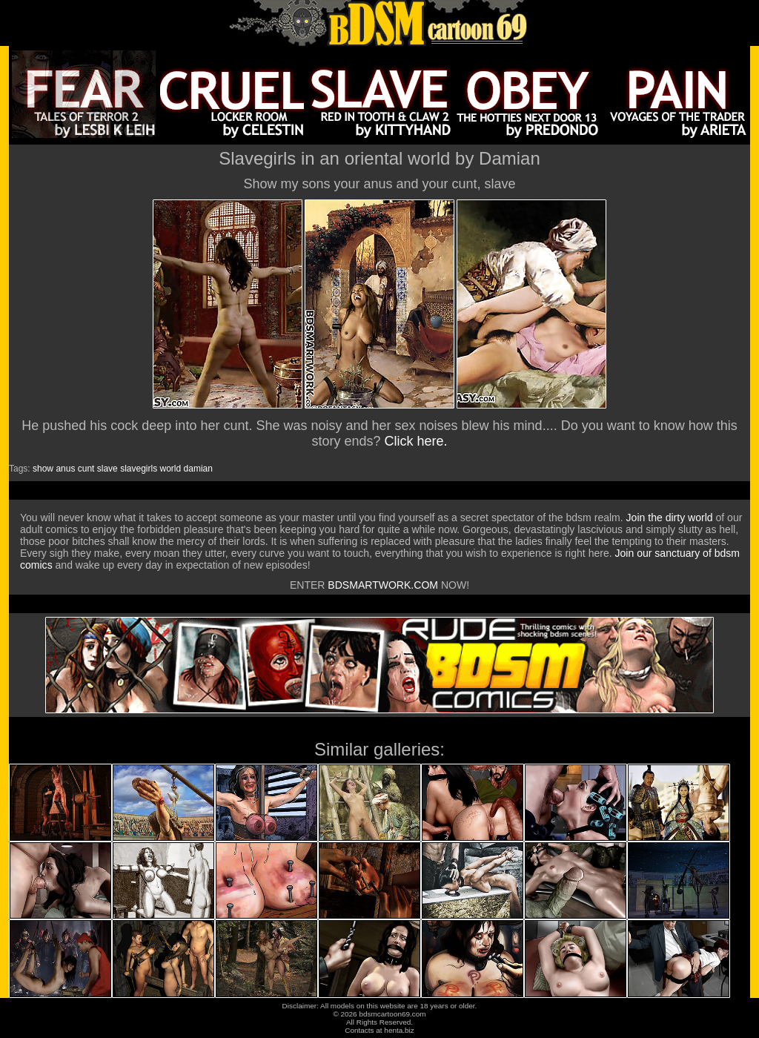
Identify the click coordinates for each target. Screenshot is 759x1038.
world (171, 468)
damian (198, 468)
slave (107, 468)
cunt (86, 468)
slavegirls (138, 468)
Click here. (416, 441)
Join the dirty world (669, 517)
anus (65, 468)
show (43, 468)
